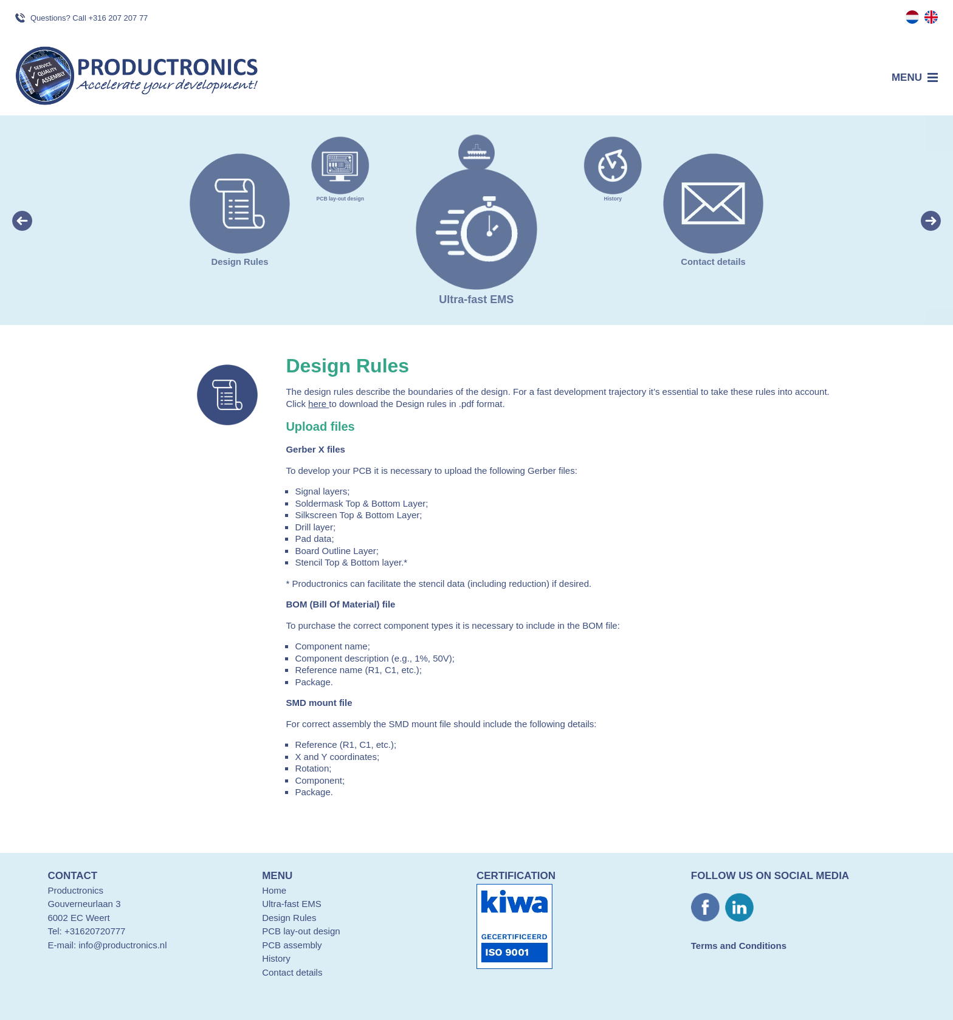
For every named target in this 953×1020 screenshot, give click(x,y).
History (613, 196)
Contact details (713, 256)
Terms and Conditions (738, 945)
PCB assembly (292, 945)
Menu (907, 77)
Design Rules (240, 256)
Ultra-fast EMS (292, 903)
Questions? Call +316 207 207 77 (89, 17)
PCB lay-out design (340, 196)
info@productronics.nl (122, 945)
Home (274, 890)
